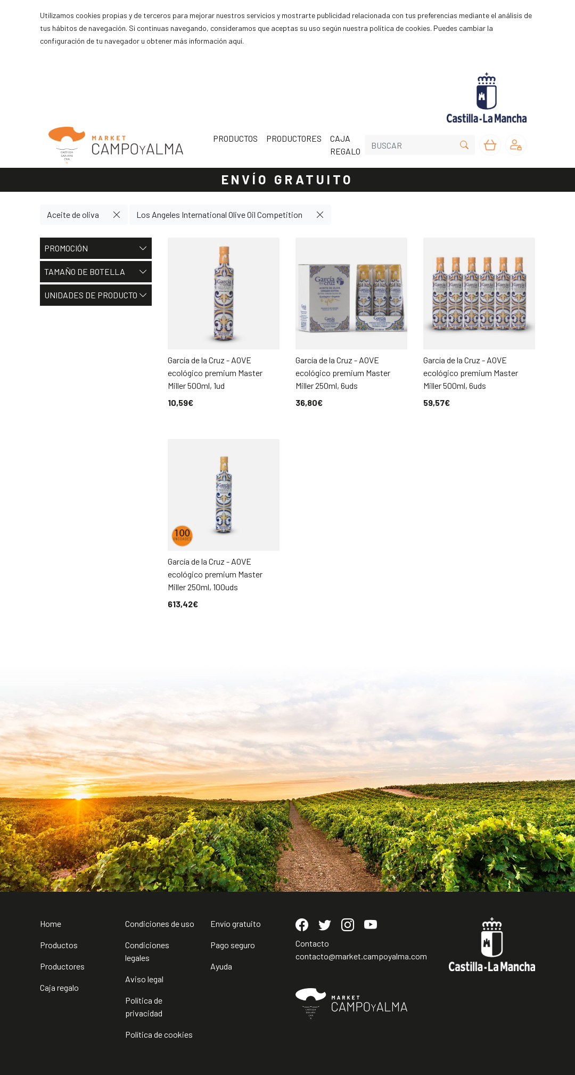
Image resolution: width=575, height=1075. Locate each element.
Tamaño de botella (95, 271)
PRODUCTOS (235, 138)
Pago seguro (232, 945)
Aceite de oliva (73, 214)
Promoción (95, 248)
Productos (59, 945)
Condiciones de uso (159, 923)
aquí (235, 40)
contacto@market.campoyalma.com (361, 956)
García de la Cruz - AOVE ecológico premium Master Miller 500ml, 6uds (470, 372)
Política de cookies (159, 1034)
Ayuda (221, 966)
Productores (62, 966)
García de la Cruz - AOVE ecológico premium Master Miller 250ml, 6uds (342, 372)
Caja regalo (59, 987)
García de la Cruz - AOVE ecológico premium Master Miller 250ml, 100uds (215, 574)
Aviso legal (144, 979)
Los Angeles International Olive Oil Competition (219, 214)
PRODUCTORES (294, 138)
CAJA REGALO (345, 144)
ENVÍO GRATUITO (287, 179)
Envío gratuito (235, 923)
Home (50, 923)
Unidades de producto (95, 295)
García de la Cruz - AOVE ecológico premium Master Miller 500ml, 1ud (215, 372)
